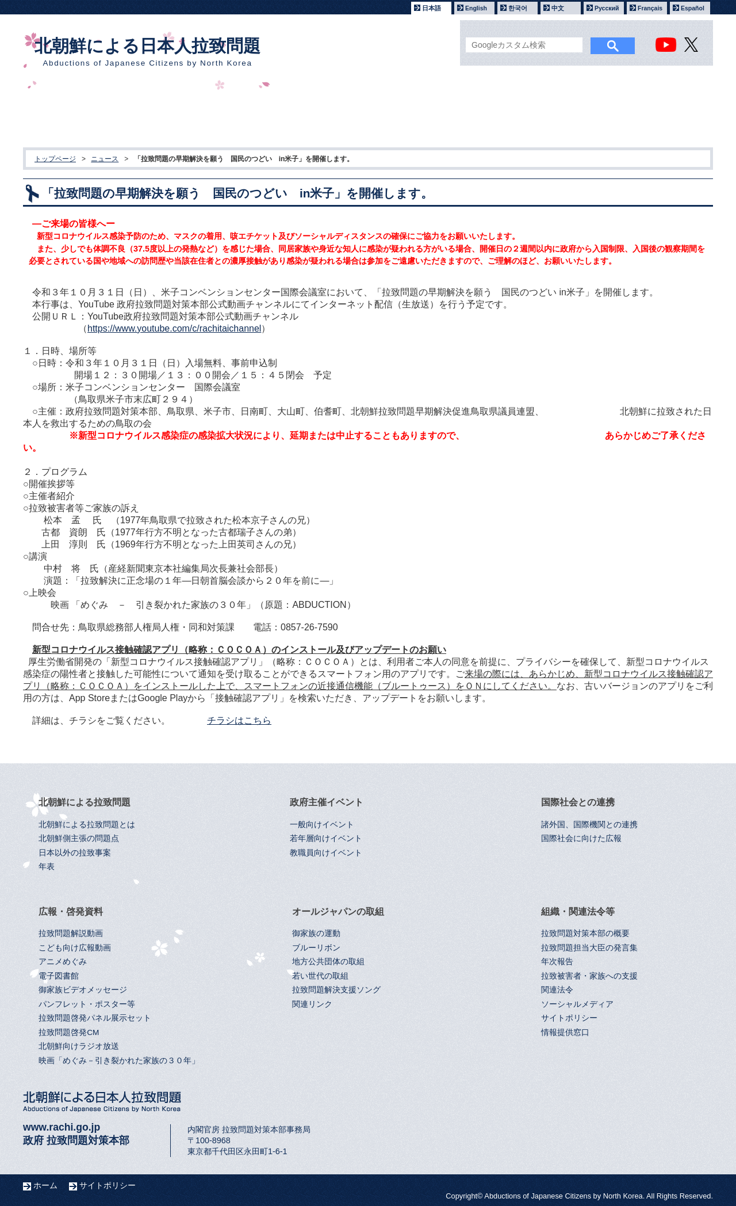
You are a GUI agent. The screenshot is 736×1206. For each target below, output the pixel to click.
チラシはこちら (239, 720)
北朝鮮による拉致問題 (104, 115)
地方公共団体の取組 (328, 961)
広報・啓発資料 (419, 115)
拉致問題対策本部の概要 (585, 933)
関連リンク (312, 1004)
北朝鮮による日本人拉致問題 (147, 51)
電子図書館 (59, 976)
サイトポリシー (569, 1018)
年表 (47, 866)
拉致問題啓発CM (69, 1032)
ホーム (45, 1185)
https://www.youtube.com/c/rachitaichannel (174, 328)
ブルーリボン (316, 948)
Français (650, 8)
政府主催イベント (209, 115)
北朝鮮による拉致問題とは (87, 824)
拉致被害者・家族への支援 (589, 976)
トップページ (55, 159)
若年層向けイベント (326, 838)
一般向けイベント (322, 824)
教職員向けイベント (326, 853)
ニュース (104, 159)
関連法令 (557, 990)
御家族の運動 (316, 933)
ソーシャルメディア (577, 1004)
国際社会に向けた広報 (581, 838)
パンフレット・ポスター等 (87, 1004)
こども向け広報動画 (75, 948)
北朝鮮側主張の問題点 (79, 838)
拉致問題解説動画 (71, 933)
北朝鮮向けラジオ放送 (79, 1046)
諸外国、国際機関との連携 (589, 824)
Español (692, 8)
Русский (607, 8)
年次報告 (557, 961)
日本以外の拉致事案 (75, 853)
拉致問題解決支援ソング (336, 990)
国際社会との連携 (314, 115)
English (476, 8)
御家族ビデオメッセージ (83, 990)
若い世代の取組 (320, 976)
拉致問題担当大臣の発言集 (589, 948)
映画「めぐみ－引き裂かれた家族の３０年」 (119, 1060)
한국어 (517, 8)
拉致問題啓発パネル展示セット (95, 1018)
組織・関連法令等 (629, 115)
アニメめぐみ (63, 961)
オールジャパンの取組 (524, 115)
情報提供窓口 (565, 1032)
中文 (557, 8)
